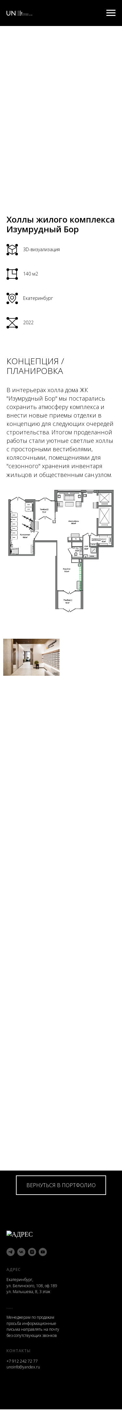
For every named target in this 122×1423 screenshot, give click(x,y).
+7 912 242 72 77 (22, 1359)
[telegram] (11, 1250)
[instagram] (32, 1250)
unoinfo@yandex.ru (23, 1365)
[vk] (21, 1250)
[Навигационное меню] (110, 13)
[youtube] (43, 1250)
